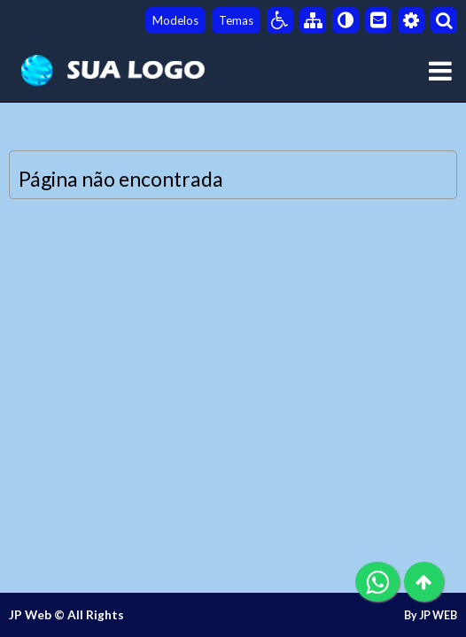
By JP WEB (430, 615)
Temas (236, 20)
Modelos (175, 20)
